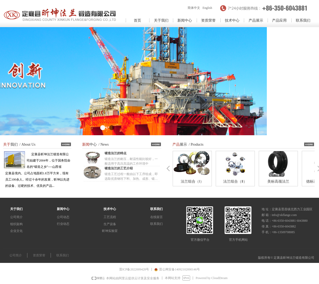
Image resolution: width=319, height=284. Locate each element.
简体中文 (194, 8)
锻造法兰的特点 (116, 153)
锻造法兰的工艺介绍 (119, 168)
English (207, 8)
